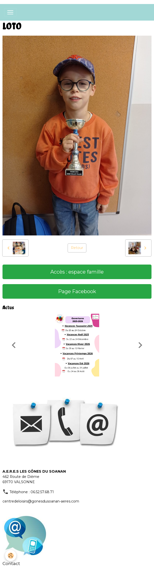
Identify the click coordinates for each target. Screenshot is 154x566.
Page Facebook (77, 291)
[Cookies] (10, 555)
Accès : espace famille (77, 272)
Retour (77, 247)
